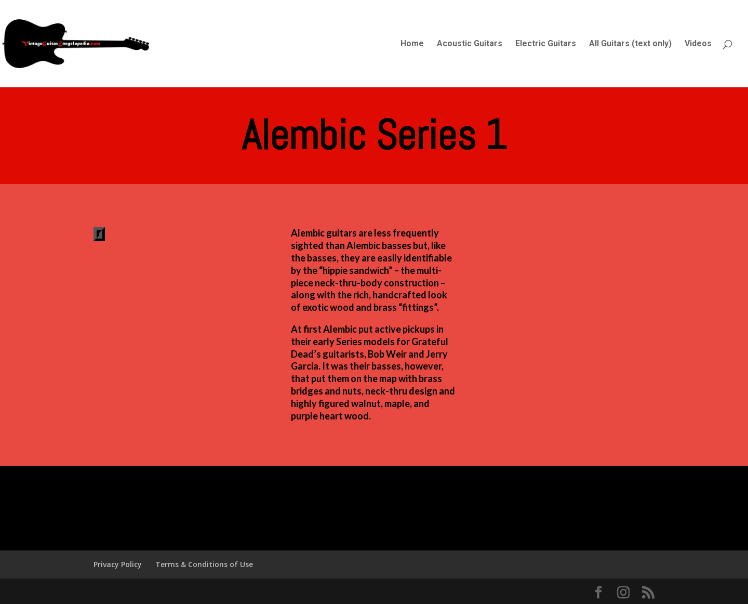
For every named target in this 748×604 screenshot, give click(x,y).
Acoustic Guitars (469, 44)
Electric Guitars (545, 44)
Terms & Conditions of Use (204, 564)
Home (412, 44)
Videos (698, 44)
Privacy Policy (118, 564)
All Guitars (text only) (630, 44)
